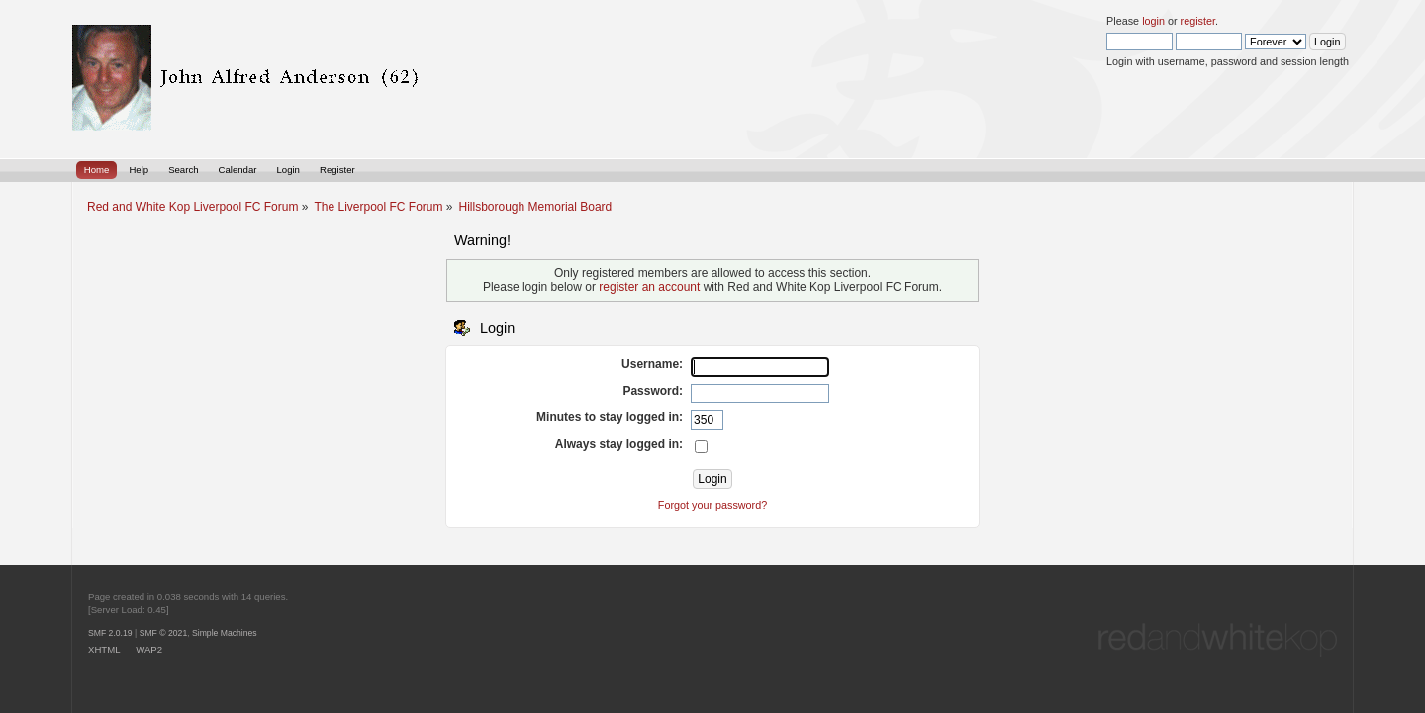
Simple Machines (224, 633)
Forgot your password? (712, 505)
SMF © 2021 (164, 633)
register (1198, 21)
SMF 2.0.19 (110, 633)
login (1153, 21)
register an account (649, 287)
